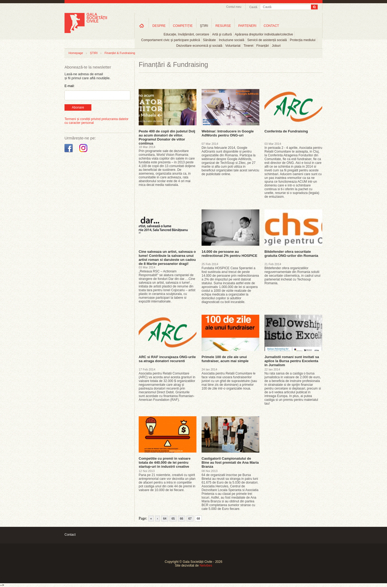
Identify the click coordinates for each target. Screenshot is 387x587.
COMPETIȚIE (182, 26)
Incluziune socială (231, 40)
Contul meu (233, 6)
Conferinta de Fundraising (286, 131)
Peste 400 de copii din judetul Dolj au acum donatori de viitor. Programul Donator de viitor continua (167, 137)
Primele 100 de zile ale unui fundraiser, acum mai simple (225, 359)
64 (164, 518)
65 (173, 518)
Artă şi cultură (222, 34)
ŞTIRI (204, 26)
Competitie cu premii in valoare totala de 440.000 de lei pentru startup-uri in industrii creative (165, 462)
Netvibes (206, 565)
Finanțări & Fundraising (120, 53)
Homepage (76, 53)
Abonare (78, 107)
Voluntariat (233, 46)
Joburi (276, 46)
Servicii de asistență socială (267, 40)
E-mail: (69, 86)
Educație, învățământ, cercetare (186, 34)
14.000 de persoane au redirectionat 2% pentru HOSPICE (229, 254)
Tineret (248, 46)
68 (198, 518)
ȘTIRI (94, 53)
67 (190, 518)
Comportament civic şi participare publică (170, 40)
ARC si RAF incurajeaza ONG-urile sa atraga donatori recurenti (167, 359)
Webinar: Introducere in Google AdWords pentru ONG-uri (228, 133)
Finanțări (262, 46)
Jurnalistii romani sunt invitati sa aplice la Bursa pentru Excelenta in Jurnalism (291, 361)
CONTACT (271, 26)
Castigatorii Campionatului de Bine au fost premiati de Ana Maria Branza (230, 462)
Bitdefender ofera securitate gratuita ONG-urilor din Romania (291, 254)
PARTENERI (247, 26)
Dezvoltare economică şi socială (199, 46)
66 (181, 518)
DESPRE (159, 26)
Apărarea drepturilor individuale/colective (264, 34)
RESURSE (223, 26)
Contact (70, 534)
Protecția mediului (302, 40)
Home (141, 26)
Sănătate (209, 40)
